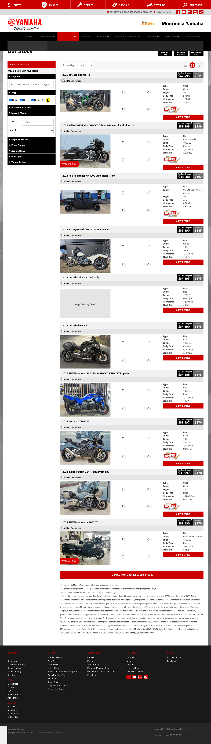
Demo (24, 100)
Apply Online (54, 682)
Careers (130, 664)
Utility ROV (13, 717)
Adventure (13, 694)
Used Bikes (53, 668)
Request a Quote (56, 689)
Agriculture (13, 697)
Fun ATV (12, 706)
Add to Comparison (73, 80)
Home (29, 36)
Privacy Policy (174, 657)
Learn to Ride (133, 668)
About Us (172, 36)
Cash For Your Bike (57, 675)
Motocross (13, 683)
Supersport (13, 661)
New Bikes (46, 36)
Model (12, 130)
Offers (86, 36)
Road (10, 657)
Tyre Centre (93, 664)
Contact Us (131, 657)
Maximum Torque (16, 664)
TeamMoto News (134, 671)
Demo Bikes (54, 664)
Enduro (11, 687)
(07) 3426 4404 (164, 12)
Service (103, 36)
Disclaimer (172, 661)
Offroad (11, 680)
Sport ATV (12, 710)
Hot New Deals (55, 657)
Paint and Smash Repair (99, 668)
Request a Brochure (58, 685)
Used (35, 100)
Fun (9, 690)
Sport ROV (13, 713)
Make (12, 121)
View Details (183, 117)
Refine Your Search (20, 64)
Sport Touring (14, 671)
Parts (90, 661)
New (13, 100)
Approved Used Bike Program (62, 671)
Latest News (192, 36)
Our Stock (68, 36)
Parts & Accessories (127, 36)
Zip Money (92, 675)
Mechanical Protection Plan (100, 671)
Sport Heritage (15, 668)
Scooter (11, 675)
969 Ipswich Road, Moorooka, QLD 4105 (129, 12)
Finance (152, 36)
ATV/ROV (12, 703)
